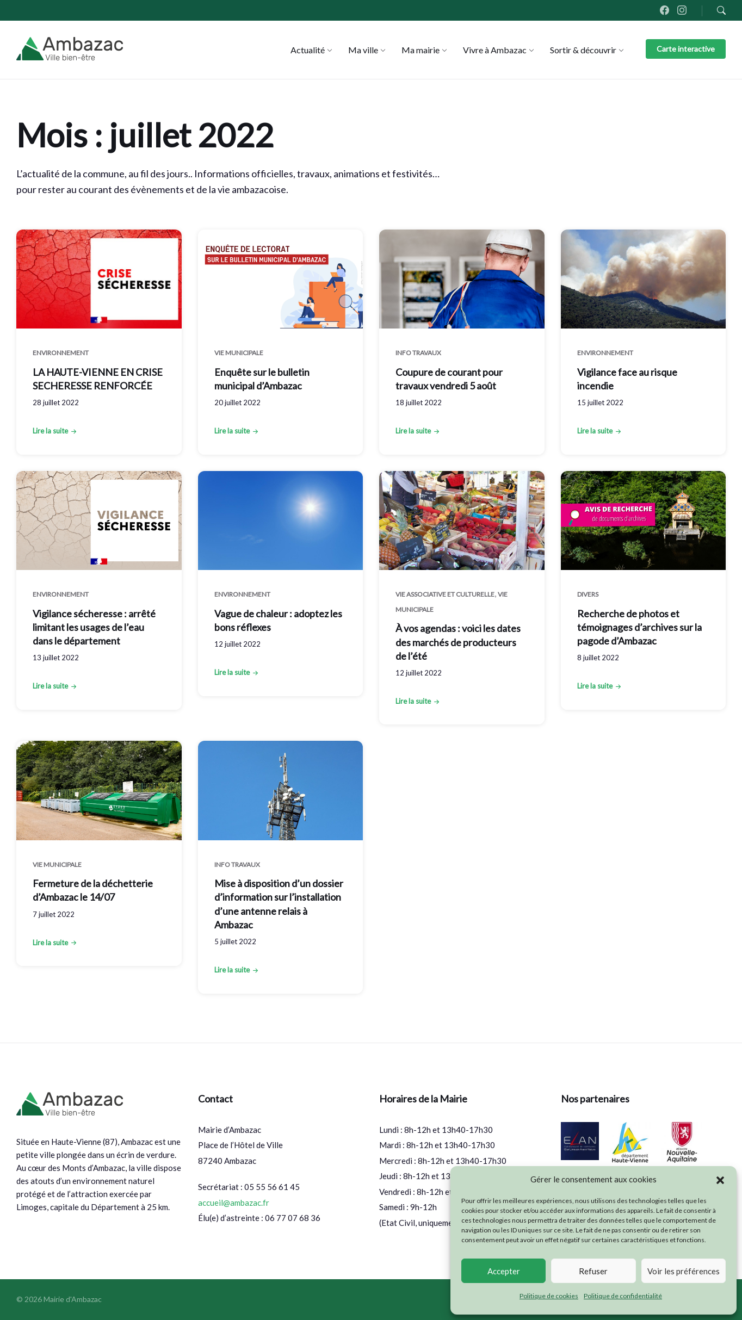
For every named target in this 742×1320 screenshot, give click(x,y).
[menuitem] (307, 50)
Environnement (61, 353)
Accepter (503, 1271)
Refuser (593, 1271)
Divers (587, 594)
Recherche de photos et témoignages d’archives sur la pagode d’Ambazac (639, 627)
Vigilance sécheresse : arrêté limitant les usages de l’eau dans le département (94, 627)
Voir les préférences (683, 1271)
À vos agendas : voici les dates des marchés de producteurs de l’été (458, 641)
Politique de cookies (549, 1296)
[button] (720, 1179)
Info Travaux (418, 353)
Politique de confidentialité (623, 1296)
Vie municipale (238, 353)
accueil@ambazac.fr (233, 1202)
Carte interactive (686, 48)
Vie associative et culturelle (444, 594)
